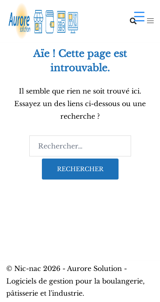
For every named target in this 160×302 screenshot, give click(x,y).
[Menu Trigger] (139, 16)
